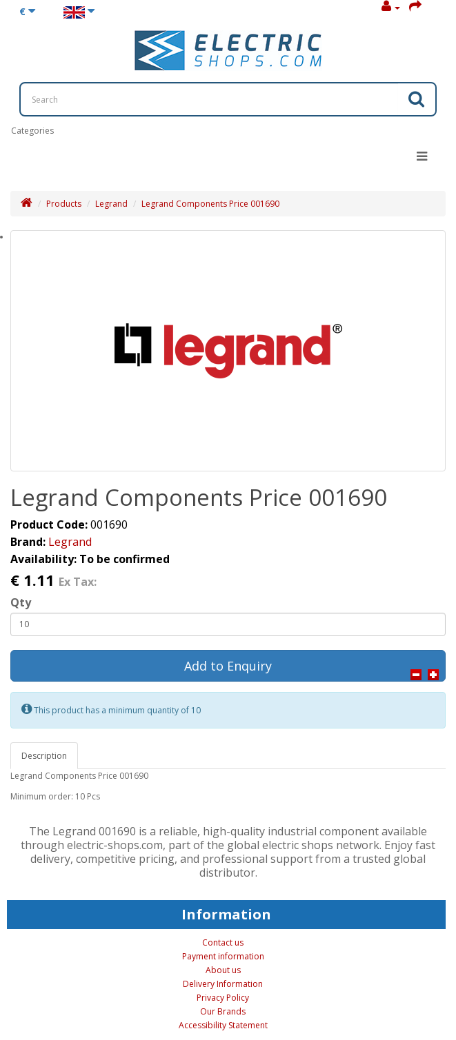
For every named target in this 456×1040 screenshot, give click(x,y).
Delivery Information (223, 984)
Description (44, 756)
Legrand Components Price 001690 (210, 204)
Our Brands (223, 1011)
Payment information (223, 956)
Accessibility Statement (223, 1025)
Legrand (111, 204)
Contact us (223, 942)
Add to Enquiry (228, 665)
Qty (20, 602)
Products (63, 204)
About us (223, 970)
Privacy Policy (223, 997)
